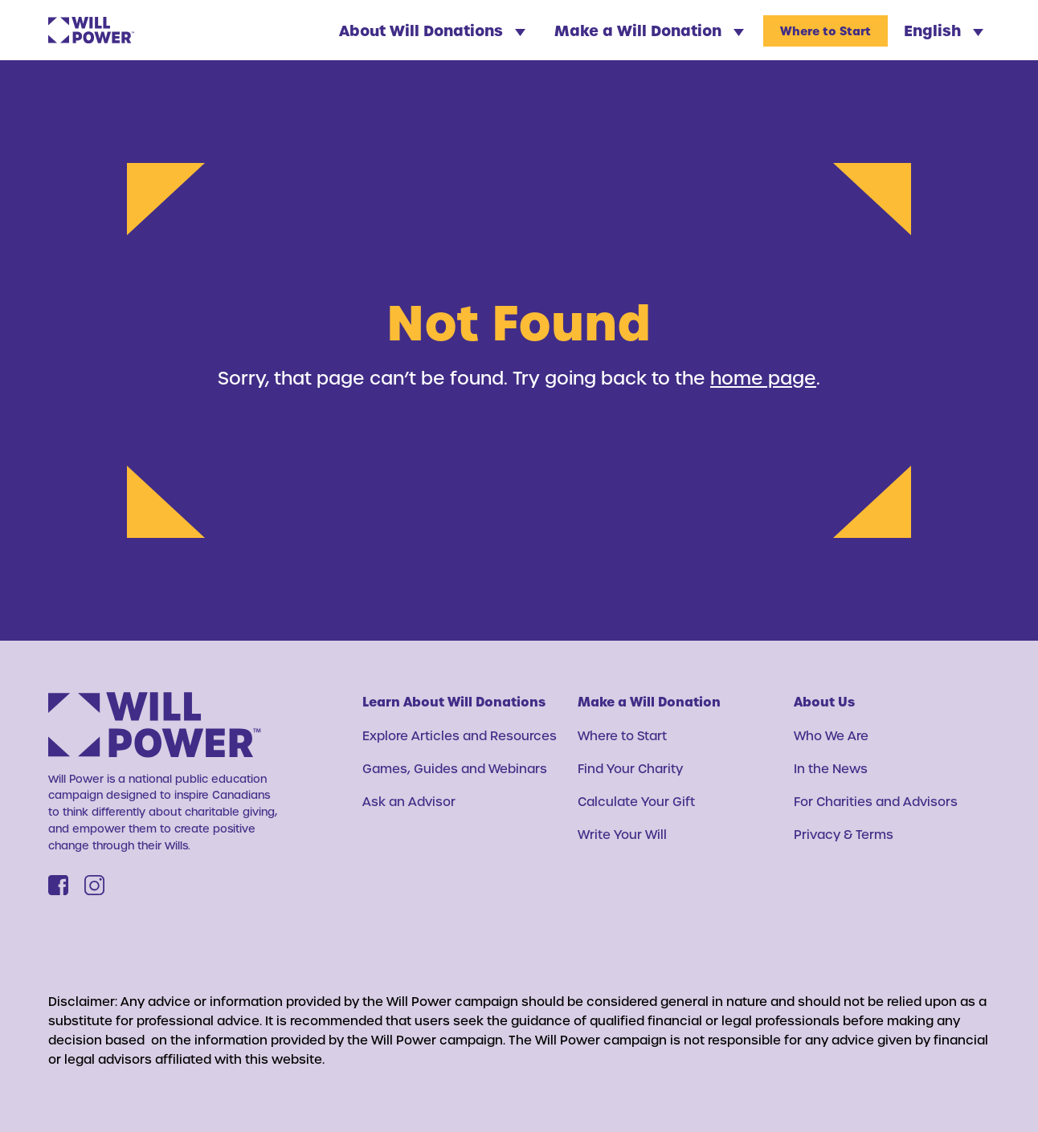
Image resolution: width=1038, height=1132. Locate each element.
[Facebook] (58, 885)
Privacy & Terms (843, 834)
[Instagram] (94, 885)
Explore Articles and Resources (459, 735)
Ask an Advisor (409, 801)
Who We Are (831, 735)
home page (763, 377)
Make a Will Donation (649, 30)
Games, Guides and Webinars (454, 768)
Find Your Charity (630, 768)
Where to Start (825, 31)
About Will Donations (432, 30)
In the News (831, 768)
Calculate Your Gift (636, 801)
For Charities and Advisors (876, 801)
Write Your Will (622, 834)
